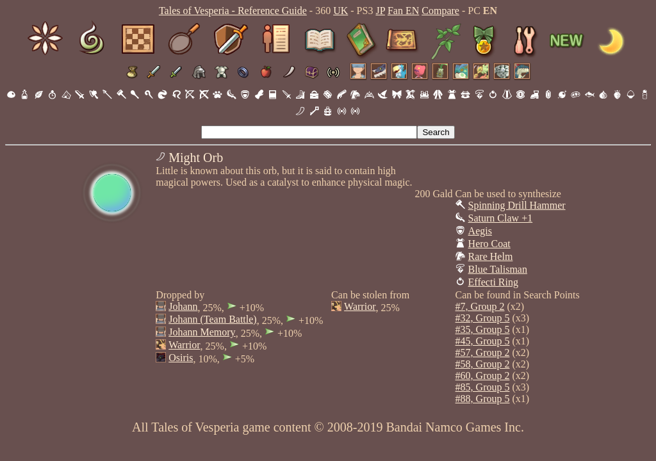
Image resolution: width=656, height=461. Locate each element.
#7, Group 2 (480, 306)
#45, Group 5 (482, 341)
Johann (182, 306)
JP (380, 10)
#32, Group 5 (482, 317)
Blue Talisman (497, 269)
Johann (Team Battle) (212, 319)
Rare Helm (490, 256)
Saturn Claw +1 (500, 218)
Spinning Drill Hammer (517, 205)
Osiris (180, 357)
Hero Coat (489, 243)
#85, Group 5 (482, 387)
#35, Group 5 (482, 329)
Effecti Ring (493, 282)
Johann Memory (201, 332)
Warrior (184, 344)
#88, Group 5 (482, 398)
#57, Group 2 (482, 352)
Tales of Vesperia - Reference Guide (233, 10)
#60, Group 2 (482, 375)
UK (340, 10)
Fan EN (403, 10)
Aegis (480, 230)
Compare (440, 10)
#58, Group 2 (482, 364)
